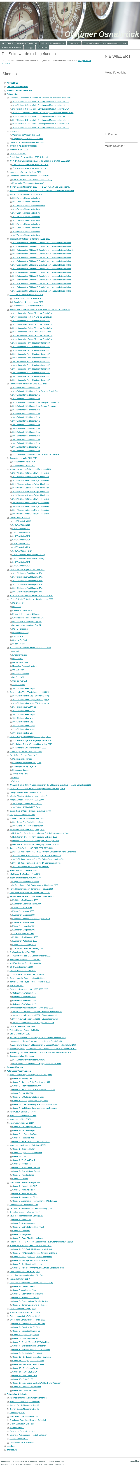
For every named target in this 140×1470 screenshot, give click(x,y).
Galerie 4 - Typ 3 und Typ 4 (23, 1160)
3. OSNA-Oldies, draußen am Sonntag (28, 558)
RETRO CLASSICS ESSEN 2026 (23, 146)
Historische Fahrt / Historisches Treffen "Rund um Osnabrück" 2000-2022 (39, 309)
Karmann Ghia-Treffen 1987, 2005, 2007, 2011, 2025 (31, 848)
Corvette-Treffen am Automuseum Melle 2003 (28, 974)
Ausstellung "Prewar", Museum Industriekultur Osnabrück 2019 (38, 1041)
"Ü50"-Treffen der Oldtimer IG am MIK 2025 (30, 168)
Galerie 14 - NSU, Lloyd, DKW (24, 1372)
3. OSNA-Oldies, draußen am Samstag (28, 555)
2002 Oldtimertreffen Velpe (23, 688)
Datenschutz (17, 1461)
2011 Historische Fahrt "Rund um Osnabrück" (31, 347)
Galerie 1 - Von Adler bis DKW (24, 1186)
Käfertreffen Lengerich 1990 (23, 915)
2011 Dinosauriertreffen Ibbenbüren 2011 (29, 1060)
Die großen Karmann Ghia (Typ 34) (26, 625)
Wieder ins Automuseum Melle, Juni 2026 (26, 142)
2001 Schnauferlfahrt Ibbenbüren (26, 447)
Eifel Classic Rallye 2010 (19, 1034)
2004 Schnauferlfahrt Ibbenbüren (26, 436)
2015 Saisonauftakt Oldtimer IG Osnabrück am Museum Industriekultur (41, 276)
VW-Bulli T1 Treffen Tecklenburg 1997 (28, 948)
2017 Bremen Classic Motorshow (26, 220)
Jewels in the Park (19, 774)
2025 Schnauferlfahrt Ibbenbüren (26, 387)
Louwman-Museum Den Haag (21, 1424)
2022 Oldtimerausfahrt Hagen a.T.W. (27, 573)
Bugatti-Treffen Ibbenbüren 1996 (25, 881)
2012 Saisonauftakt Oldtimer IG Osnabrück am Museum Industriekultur (41, 287)
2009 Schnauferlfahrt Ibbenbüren (26, 417)
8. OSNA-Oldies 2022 (21, 529)
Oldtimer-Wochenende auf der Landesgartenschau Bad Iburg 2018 (37, 789)
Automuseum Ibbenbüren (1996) (22, 1115)
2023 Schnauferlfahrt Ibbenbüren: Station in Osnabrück (35, 391)
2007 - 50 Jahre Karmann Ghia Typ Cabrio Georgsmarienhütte (38, 859)
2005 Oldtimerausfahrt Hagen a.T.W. (27, 592)
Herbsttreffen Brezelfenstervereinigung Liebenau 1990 (34, 837)
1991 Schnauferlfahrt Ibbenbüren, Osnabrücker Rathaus (35, 454)
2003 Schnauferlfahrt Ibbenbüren (26, 439)
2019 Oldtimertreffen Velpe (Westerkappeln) (30, 696)
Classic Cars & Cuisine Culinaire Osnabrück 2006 (30, 811)
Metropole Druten (16, 1428)
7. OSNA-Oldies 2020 (21, 532)
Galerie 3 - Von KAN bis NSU (24, 1193)
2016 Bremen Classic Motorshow (26, 224)
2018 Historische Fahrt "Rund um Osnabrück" (31, 321)
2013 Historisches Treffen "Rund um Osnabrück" (32, 339)
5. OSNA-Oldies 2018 (21, 540)
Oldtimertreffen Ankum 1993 (23, 997)
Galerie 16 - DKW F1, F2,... (23, 1379)
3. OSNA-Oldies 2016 (21, 547)
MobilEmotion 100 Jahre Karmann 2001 (25, 963)
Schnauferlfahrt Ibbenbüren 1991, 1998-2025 (28, 384)
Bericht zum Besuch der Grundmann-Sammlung (32, 179)
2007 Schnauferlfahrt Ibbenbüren (26, 425)
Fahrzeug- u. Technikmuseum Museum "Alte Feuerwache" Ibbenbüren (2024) (41, 1242)
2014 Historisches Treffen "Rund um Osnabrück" (32, 335)
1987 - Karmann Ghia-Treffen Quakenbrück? (30, 867)
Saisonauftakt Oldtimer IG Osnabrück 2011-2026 (29, 239)
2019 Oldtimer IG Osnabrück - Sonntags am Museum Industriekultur (40, 124)
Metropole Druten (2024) (19, 1279)
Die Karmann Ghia (20, 662)
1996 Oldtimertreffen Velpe (23, 729)
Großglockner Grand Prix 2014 (22, 952)
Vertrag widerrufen (56, 1461)
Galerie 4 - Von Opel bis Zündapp (26, 1197)
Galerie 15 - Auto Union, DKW (24, 1376)
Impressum (12, 1450)
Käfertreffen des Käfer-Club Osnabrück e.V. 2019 (29, 893)
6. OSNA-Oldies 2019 (21, 536)
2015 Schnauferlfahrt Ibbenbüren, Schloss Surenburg (34, 406)
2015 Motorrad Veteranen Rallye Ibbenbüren (30, 495)
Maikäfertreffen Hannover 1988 (25, 900)
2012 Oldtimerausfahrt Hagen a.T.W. (27, 584)
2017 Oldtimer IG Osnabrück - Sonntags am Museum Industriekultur (40, 120)
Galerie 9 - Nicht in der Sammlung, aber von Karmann (34, 1108)
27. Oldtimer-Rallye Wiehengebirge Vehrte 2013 (32, 744)
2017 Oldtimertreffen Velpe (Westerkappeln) (30, 699)
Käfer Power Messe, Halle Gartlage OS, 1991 (31, 919)
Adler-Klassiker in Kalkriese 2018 (23, 870)
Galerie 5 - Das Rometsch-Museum (27, 1264)
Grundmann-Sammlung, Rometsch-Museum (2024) (30, 1246)
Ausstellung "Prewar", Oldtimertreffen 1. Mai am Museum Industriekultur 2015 (44, 1045)
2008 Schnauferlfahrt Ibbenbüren (26, 421)
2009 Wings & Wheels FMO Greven (27, 803)
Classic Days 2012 (17, 1413)
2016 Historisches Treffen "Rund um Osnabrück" (32, 328)
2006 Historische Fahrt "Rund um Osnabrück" (31, 365)
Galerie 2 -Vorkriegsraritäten (24, 1290)
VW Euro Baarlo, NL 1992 (23, 933)
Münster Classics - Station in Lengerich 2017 (28, 796)
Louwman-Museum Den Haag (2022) (24, 1272)
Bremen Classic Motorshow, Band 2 (24, 1409)
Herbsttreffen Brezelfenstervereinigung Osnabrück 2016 (35, 844)
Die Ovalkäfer (18, 670)
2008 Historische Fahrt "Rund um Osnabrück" (31, 358)
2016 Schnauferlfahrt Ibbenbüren (26, 399)
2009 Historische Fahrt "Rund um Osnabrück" (31, 354)
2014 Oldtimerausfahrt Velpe (24, 707)
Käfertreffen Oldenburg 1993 (24, 945)
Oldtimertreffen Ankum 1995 (23, 1000)
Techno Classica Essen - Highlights (24, 1030)
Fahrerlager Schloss (20, 770)
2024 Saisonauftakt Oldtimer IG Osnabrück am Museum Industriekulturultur (43, 250)
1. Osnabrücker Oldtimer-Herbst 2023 (27, 298)
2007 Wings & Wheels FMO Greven (27, 807)
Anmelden (135, 1461)
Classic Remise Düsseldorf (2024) (23, 1205)
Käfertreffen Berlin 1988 (22, 907)
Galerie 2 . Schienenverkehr (23, 1223)
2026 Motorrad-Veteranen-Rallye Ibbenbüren (30, 473)
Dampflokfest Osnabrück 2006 (22, 815)
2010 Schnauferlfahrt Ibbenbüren (26, 413)
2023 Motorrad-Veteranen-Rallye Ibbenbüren (30, 480)
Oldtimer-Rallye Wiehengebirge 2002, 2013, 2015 (30, 737)
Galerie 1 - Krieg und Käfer (23, 1149)
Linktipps (11, 1446)
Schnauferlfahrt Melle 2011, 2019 (23, 458)
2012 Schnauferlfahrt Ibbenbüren (26, 410)
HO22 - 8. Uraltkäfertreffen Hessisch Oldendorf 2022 (31, 599)
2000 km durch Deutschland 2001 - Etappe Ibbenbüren (35, 1019)
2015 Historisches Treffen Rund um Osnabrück (31, 332)
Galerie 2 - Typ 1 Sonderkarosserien (27, 1153)
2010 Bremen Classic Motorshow (26, 231)
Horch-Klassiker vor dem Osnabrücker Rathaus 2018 (31, 889)
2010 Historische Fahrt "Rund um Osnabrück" (31, 350)
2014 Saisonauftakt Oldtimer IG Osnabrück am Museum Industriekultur (41, 280)
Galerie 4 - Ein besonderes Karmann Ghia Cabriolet (33, 1089)
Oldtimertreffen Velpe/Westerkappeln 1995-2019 (29, 692)
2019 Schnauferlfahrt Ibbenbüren (26, 395)
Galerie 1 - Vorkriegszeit (22, 1078)
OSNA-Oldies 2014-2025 (19, 517)
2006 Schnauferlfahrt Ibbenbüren (26, 428)
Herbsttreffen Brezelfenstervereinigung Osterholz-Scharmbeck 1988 (40, 833)
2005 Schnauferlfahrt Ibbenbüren (26, 432)
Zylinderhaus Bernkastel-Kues (21, 1442)
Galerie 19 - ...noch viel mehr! (24, 1390)
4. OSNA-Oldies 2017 (21, 543)
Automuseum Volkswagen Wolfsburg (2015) (27, 1145)
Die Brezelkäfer (18, 603)
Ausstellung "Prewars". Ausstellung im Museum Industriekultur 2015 (37, 1037)
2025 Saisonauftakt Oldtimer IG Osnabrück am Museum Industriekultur (41, 246)
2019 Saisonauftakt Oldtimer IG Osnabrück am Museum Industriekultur (41, 261)
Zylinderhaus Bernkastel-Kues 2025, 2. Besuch (28, 157)
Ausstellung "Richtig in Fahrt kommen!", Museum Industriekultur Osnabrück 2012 (42, 1049)
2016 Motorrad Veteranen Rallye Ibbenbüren (30, 491)
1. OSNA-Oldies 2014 (21, 566)
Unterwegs (13, 131)
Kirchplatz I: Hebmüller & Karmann (26, 614)
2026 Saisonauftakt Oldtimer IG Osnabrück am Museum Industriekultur (41, 243)
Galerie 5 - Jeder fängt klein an (25, 1338)
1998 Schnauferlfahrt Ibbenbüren (26, 451)
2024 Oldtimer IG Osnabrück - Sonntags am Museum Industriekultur (40, 105)
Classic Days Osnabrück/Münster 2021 (25, 751)
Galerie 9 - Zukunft (20, 1179)
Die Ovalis (16, 607)
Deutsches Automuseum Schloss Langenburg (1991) (31, 1208)
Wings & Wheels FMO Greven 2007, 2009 (26, 800)
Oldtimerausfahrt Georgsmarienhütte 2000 (26, 978)
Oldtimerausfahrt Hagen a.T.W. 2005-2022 (26, 569)
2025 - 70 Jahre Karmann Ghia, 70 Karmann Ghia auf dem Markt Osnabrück (44, 852)
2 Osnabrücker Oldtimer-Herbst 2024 (27, 302)
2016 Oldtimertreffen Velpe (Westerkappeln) (30, 703)
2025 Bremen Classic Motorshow (26, 198)
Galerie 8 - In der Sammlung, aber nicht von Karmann (34, 1104)
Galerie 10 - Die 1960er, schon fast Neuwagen (31, 1357)
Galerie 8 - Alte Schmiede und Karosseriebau (31, 1350)
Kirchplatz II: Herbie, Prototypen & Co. (28, 618)
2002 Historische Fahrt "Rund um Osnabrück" (31, 373)
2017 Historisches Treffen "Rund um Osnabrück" (32, 324)
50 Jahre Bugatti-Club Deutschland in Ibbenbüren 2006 (35, 885)
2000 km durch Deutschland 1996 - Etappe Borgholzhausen (37, 1011)
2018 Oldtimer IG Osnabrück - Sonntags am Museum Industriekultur (40, 116)
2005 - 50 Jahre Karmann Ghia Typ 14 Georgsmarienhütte (36, 863)
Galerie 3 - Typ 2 (19, 1156)
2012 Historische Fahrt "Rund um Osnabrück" (31, 343)
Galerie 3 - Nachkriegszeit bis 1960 (26, 1086)
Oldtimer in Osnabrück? (17, 87)
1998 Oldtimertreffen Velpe (23, 722)
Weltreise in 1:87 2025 (18, 150)
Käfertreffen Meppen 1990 (23, 911)
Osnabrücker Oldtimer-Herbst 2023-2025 (26, 295)
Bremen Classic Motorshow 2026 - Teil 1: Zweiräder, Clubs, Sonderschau (39, 187)
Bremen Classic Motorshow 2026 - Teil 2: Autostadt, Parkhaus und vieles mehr (41, 191)
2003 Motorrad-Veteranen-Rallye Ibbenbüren (30, 514)
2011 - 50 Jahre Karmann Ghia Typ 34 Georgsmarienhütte (36, 855)
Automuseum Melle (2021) (20, 1119)
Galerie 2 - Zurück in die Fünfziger (26, 1327)
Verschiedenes (18, 644)
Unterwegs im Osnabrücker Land (26, 135)
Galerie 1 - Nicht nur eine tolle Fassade (28, 1324)
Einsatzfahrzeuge (19, 655)
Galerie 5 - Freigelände (21, 1234)
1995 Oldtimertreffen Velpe (23, 733)
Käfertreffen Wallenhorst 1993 (24, 941)
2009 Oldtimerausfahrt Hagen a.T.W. (27, 588)
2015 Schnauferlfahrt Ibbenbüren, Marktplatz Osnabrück (35, 402)
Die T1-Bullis (17, 659)
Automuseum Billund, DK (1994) (22, 1112)
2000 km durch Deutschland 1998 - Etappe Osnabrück (34, 1015)
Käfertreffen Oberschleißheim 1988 (26, 904)
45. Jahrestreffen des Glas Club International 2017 (30, 956)
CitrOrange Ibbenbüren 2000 (21, 967)
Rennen (15, 777)
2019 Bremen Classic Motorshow (26, 213)
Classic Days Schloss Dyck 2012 (23, 755)
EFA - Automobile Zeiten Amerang (23, 1416)
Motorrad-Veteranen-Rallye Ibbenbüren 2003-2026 (30, 469)
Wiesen (15, 781)
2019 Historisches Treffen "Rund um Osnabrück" (32, 317)
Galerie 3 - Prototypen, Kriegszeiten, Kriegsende (32, 1257)
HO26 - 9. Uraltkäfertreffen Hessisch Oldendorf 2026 (31, 595)
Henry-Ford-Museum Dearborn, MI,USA (25, 1275)
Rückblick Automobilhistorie (19, 90)
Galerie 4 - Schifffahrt (21, 1231)
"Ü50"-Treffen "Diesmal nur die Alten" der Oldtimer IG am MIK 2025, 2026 (39, 161)
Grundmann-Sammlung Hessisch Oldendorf (27, 1420)
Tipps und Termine (15, 1067)
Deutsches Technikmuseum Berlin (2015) (26, 1216)
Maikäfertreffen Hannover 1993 (25, 937)
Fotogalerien (12, 94)
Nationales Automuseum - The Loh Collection (28, 1435)
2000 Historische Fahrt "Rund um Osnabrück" (31, 380)
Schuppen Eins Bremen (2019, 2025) (24, 1312)
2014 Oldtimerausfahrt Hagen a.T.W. (27, 581)
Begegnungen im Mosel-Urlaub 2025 (27, 139)
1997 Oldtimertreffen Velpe (23, 725)
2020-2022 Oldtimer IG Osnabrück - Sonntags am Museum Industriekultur (42, 113)
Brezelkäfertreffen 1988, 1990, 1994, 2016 (26, 829)
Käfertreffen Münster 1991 (23, 922)
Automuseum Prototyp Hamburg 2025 (25, 172)
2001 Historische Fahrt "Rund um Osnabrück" (31, 376)
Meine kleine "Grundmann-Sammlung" (28, 183)
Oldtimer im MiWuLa (17, 153)
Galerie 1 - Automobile (21, 1219)
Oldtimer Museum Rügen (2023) (22, 1309)
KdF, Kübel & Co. (19, 636)
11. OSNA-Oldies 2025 (21, 521)
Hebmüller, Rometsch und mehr (25, 666)
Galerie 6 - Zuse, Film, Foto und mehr (27, 1238)
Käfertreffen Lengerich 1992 (23, 930)
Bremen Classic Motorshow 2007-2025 (25, 194)
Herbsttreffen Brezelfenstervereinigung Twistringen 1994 (35, 841)
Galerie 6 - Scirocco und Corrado (26, 1167)
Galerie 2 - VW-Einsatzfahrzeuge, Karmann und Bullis (34, 1253)
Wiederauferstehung (20, 633)
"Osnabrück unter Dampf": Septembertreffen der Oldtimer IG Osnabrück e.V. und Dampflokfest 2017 (50, 785)
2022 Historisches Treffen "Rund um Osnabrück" (32, 313)
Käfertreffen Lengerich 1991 (23, 926)
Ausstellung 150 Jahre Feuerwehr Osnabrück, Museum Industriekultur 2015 (40, 1052)
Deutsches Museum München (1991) (24, 1212)
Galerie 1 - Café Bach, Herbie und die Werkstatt (32, 1249)
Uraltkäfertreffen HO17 (18, 1439)
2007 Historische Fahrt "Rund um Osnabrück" (31, 361)
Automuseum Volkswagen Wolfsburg (24, 1402)
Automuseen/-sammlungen (19, 1071)
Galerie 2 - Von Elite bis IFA (23, 1190)
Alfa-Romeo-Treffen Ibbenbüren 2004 (24, 959)
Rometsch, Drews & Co (22, 610)
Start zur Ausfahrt (19, 640)
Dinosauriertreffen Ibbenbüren (21, 1056)
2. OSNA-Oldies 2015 (21, 562)
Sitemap (42, 1461)
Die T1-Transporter (20, 629)
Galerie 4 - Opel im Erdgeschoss (25, 1335)
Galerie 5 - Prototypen (21, 1164)
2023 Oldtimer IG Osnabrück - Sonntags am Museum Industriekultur (40, 109)
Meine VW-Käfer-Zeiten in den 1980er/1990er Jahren (31, 896)
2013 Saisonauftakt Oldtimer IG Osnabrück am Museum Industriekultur (41, 283)
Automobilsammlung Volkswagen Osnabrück (27, 1398)
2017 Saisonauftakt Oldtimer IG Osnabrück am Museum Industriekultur (41, 269)
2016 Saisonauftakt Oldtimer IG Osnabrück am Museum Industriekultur (41, 272)
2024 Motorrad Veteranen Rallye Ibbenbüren (30, 477)
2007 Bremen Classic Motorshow (26, 235)
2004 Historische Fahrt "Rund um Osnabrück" (31, 369)
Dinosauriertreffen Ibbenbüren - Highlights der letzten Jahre (36, 1063)
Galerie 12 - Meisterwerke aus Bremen (28, 1364)
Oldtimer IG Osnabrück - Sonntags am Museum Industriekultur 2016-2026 (40, 98)
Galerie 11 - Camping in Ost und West (28, 1361)
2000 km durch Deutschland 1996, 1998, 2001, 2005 (31, 1008)
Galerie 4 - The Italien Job (23, 1138)
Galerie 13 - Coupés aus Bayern (25, 1368)
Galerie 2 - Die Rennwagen (23, 1130)
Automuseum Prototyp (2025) (21, 1123)
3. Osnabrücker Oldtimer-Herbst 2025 (27, 306)
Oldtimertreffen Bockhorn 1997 (22, 1026)
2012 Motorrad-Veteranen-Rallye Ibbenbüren (30, 499)
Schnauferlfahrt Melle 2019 (23, 462)
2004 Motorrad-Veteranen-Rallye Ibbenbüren (30, 510)
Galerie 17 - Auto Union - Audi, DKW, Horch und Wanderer (36, 1383)
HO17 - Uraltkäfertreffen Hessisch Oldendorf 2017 (30, 647)
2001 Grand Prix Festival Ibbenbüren (27, 822)
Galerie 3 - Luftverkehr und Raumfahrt (28, 1227)
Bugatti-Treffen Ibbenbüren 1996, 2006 (25, 878)
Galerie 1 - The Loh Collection (24, 1286)
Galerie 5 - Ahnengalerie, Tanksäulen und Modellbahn (34, 1201)
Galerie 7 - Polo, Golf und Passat (26, 1171)
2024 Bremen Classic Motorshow (26, 202)
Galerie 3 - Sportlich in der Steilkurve (27, 1294)
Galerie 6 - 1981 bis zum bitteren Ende (28, 1097)
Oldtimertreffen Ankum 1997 (23, 1004)
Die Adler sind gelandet (21, 759)
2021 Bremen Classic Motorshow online (28, 205)
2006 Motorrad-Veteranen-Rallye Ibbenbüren (30, 506)
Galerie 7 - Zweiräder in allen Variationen (29, 1346)
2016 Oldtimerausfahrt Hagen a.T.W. (27, 577)
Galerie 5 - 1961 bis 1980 (22, 1093)
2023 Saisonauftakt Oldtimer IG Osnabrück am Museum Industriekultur (41, 254)
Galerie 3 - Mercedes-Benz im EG (26, 1331)
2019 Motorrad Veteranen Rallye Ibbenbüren (30, 484)
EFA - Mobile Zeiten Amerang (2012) (24, 1182)
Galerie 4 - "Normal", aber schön (25, 1298)
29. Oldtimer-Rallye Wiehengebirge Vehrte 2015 (32, 740)
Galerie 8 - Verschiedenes (23, 1175)
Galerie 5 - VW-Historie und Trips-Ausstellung (31, 1141)
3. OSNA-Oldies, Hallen (22, 551)
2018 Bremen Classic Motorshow (26, 217)
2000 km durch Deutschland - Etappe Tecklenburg (33, 1023)
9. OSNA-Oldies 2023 (21, 525)
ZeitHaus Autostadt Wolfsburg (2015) (24, 1316)
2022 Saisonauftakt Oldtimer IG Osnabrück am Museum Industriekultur (41, 257)
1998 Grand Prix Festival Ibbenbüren (27, 826)
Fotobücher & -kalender (17, 1394)
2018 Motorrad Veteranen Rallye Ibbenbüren (30, 488)
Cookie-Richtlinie (30, 1461)
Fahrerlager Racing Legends (24, 766)
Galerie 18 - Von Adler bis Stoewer (26, 1387)
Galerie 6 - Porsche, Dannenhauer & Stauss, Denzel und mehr (38, 1268)
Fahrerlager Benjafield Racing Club (26, 763)
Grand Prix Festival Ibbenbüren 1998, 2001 (27, 818)
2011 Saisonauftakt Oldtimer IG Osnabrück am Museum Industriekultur (41, 291)
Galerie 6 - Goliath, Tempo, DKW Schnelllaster (31, 1342)
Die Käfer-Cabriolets (20, 673)
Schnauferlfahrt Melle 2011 (23, 465)
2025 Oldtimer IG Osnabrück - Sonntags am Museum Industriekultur (40, 101)
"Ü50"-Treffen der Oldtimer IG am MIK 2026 (30, 165)
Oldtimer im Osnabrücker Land (22, 1431)
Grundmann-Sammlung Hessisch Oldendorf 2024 (29, 176)
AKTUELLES (12, 83)
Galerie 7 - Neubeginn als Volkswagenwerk (30, 1101)
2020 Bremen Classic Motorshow (26, 209)
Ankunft (15, 651)
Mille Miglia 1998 (16, 985)
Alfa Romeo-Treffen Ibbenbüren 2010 (24, 874)
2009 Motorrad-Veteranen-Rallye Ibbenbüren (30, 503)
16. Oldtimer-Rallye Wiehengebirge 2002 (29, 748)
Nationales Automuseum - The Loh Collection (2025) (31, 1283)
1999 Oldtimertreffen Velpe (23, 718)
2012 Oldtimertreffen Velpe (23, 711)
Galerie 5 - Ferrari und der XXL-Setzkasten (30, 1301)
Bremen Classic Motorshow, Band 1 (24, 1405)
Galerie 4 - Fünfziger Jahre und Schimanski (30, 1260)
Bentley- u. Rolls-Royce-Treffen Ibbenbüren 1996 (29, 982)
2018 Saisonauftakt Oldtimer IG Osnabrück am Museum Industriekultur (41, 265)
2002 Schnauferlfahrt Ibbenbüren (26, 443)
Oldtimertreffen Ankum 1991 (23, 993)
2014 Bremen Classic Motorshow (26, 228)
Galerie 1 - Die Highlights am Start (26, 1127)
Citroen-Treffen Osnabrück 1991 (22, 971)
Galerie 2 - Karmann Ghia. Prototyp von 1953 (31, 1082)
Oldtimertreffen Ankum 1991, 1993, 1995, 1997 (28, 989)
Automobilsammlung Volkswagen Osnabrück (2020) (30, 1075)
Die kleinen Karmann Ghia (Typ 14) (26, 621)
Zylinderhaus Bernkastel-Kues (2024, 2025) (27, 1320)
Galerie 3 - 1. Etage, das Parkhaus (26, 1134)
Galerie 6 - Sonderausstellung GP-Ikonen (29, 1305)
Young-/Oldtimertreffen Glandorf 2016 (24, 792)
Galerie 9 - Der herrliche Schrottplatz (27, 1353)
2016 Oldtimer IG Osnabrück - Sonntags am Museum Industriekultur (40, 127)
